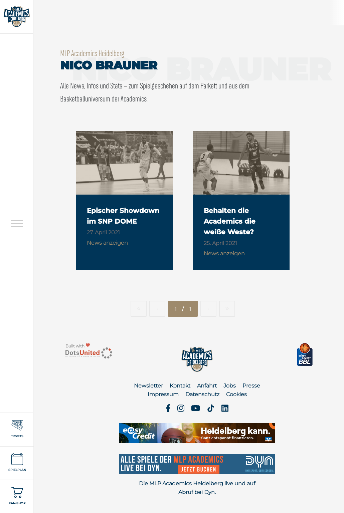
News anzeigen (107, 243)
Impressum (163, 394)
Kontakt (180, 385)
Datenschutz (202, 394)
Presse (251, 385)
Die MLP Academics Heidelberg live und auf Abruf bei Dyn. (197, 487)
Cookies (236, 394)
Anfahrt (207, 385)
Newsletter (148, 385)
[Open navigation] (16, 223)
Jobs (229, 385)
